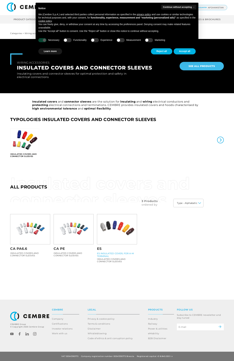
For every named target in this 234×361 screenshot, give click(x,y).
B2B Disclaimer (157, 338)
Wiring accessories (33, 62)
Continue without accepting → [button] (179, 7)
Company (57, 318)
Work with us (59, 333)
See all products (202, 66)
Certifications (60, 323)
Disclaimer (94, 328)
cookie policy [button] (45, 21)
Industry (153, 318)
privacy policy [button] (144, 14)
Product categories (29, 19)
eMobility (153, 333)
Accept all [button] (184, 51)
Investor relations (62, 328)
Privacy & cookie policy (101, 318)
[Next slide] (220, 140)
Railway (152, 323)
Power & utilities (157, 328)
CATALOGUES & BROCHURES (202, 19)
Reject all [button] (161, 51)
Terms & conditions (99, 323)
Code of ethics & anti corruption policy (110, 338)
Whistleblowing (97, 333)
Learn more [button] (50, 51)
